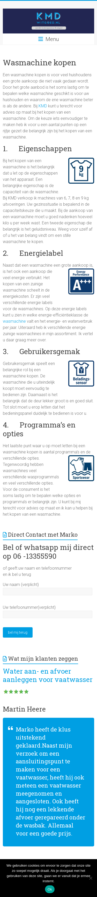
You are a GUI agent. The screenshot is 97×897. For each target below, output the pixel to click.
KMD (43, 106)
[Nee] (90, 878)
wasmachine (14, 321)
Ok (50, 889)
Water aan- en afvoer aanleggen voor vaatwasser (48, 675)
